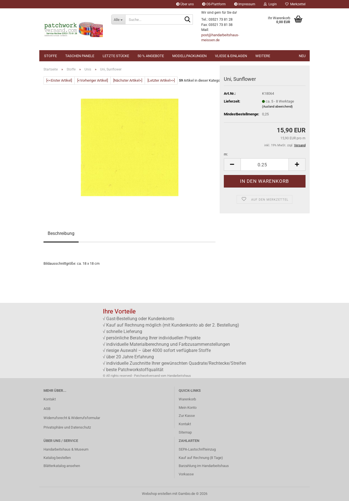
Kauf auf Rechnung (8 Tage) (201, 458)
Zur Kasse (187, 416)
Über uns (185, 4)
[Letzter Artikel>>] (161, 80)
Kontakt (49, 399)
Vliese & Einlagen (231, 56)
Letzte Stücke (116, 56)
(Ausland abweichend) (277, 106)
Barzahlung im (190, 466)
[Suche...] (118, 19)
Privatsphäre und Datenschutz (67, 427)
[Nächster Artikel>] (127, 80)
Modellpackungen (189, 56)
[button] (232, 164)
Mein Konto (188, 407)
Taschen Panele (79, 56)
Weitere (262, 56)
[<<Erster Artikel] (59, 80)
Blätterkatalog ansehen (61, 466)
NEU (302, 56)
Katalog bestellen (57, 458)
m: (226, 154)
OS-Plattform (214, 4)
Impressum (244, 4)
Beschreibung (61, 233)
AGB (46, 409)
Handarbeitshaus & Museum (65, 449)
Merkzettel (295, 4)
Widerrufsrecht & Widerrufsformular (71, 418)
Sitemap (185, 432)
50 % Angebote (150, 56)
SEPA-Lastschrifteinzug (197, 449)
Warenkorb (187, 399)
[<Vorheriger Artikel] (92, 80)
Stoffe (50, 56)
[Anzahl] (265, 164)
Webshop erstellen (156, 494)
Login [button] (270, 4)
